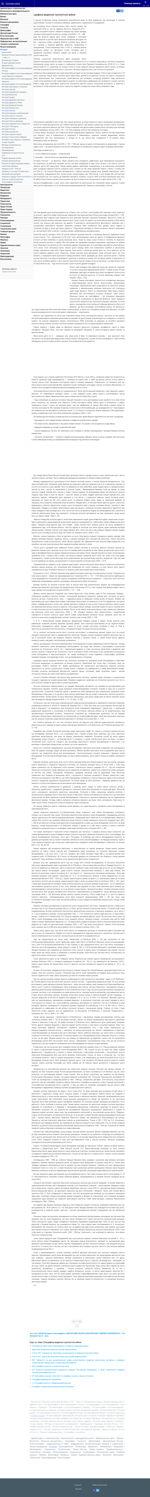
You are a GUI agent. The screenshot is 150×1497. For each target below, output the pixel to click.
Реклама (4, 218)
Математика (6, 193)
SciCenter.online (13, 3)
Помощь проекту (132, 3)
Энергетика (5, 254)
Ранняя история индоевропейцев (16, 163)
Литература (6, 187)
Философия (5, 237)
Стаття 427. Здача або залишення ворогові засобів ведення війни (73, 1357)
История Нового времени (12, 121)
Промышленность (8, 212)
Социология (6, 223)
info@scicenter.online (9, 271)
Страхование (6, 226)
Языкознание (6, 259)
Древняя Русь (8, 66)
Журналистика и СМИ (10, 39)
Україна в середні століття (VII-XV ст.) (17, 177)
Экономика (5, 251)
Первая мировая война (12, 158)
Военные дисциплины (10, 22)
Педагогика (6, 201)
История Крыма (8, 111)
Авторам (78, 1489)
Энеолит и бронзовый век (13, 179)
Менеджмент (6, 198)
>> (148, 5)
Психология (6, 215)
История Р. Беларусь (10, 126)
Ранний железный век (11, 161)
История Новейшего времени (14, 118)
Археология (7, 52)
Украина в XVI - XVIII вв (11, 169)
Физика (4, 234)
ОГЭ (4, 155)
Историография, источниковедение (17, 84)
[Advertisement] (119, 41)
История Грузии (8, 97)
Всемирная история (10, 60)
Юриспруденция (7, 256)
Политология (6, 204)
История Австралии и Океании (15, 87)
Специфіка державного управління (60, 1379)
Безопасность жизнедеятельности (15, 11)
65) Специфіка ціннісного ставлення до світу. (64, 1366)
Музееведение (8, 150)
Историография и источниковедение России (78, 1404)
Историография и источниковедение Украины (83, 1407)
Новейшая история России (13, 153)
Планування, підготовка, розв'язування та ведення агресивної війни (74, 1346)
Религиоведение (8, 220)
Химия (3, 243)
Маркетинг (5, 190)
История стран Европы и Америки (16, 140)
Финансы (5, 240)
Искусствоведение (9, 47)
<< (144, 5)
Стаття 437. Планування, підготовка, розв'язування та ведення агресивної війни (79, 1353)
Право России (6, 207)
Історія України (8, 142)
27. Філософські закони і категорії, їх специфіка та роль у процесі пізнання (76, 1376)
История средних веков (12, 134)
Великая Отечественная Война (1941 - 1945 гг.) (76, 1402)
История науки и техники (12, 116)
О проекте (78, 1485)
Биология (5, 19)
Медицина (5, 196)
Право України (7, 209)
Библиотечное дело (9, 14)
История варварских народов (14, 92)
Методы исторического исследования (74, 1424)
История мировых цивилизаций (15, 113)
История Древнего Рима (12, 103)
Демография (6, 30)
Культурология (7, 185)
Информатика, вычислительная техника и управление (110, 1444)
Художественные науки (11, 245)
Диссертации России (9, 33)
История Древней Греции (12, 105)
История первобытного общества (16, 124)
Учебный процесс (8, 231)
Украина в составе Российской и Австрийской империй (89, 1429)
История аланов (9, 89)
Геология (4, 28)
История (4, 50)
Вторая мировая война (11, 63)
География (5, 25)
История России (9, 129)
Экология (5, 248)
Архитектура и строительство (13, 8)
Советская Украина (10, 166)
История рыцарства (10, 132)
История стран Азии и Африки (14, 137)
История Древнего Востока (13, 100)
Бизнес (4, 17)
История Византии (10, 95)
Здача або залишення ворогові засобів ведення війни (68, 1349)
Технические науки (9, 229)
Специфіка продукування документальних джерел (66, 1387)
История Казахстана (10, 108)
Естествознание (7, 36)
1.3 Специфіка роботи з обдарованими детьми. (65, 1383)
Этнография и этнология (12, 182)
